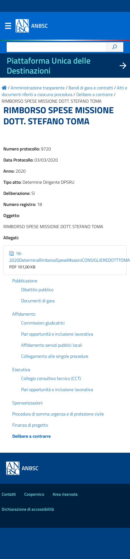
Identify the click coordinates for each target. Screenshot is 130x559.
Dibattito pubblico (37, 289)
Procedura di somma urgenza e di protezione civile (58, 414)
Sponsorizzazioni (27, 402)
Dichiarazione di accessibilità (28, 509)
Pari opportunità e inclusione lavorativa (57, 334)
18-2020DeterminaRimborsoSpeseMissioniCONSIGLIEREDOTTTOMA (69, 256)
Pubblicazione (24, 280)
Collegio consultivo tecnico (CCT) (51, 378)
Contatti (9, 494)
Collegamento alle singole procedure (54, 356)
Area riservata (65, 494)
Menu (8, 27)
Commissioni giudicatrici (43, 322)
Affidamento (23, 314)
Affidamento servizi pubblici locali (51, 345)
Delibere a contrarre (31, 436)
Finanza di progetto (30, 425)
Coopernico (34, 494)
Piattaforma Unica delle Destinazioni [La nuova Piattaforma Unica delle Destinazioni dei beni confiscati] (48, 65)
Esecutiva (21, 369)
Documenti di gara (38, 300)
